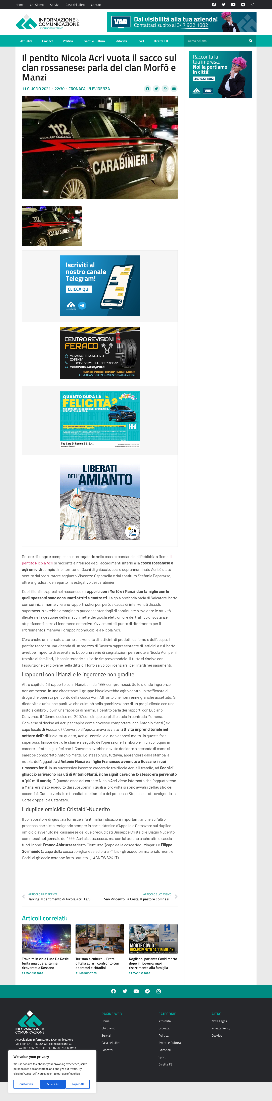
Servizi (54, 4)
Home (19, 4)
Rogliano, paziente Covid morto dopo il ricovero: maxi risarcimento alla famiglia (153, 963)
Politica (68, 41)
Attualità (26, 41)
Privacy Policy (221, 1028)
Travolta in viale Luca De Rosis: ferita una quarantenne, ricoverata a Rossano (45, 963)
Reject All (53, 1084)
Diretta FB (161, 41)
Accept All (78, 1084)
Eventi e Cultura (94, 41)
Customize (26, 1084)
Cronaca (47, 41)
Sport (140, 41)
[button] (147, 88)
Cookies (217, 1035)
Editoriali (121, 41)
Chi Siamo (37, 4)
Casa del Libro (75, 4)
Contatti (96, 4)
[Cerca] (250, 41)
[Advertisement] (219, 163)
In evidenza (98, 88)
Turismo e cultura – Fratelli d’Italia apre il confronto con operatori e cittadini (97, 963)
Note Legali (219, 1021)
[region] (52, 1072)
